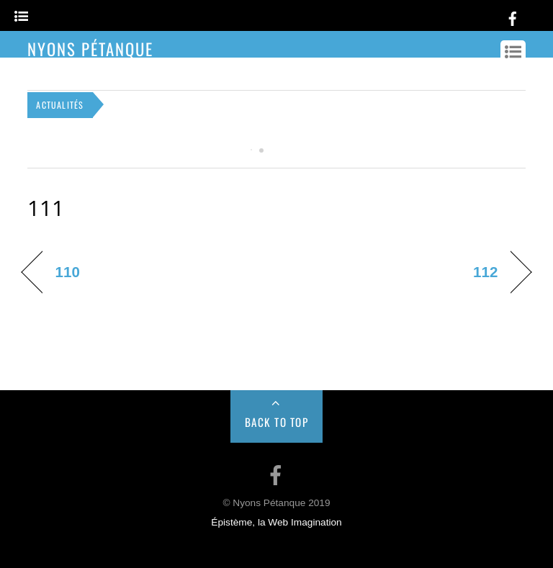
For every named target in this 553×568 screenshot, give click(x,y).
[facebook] (513, 16)
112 (485, 271)
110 (67, 271)
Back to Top (277, 422)
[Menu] (21, 17)
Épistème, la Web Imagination (276, 522)
